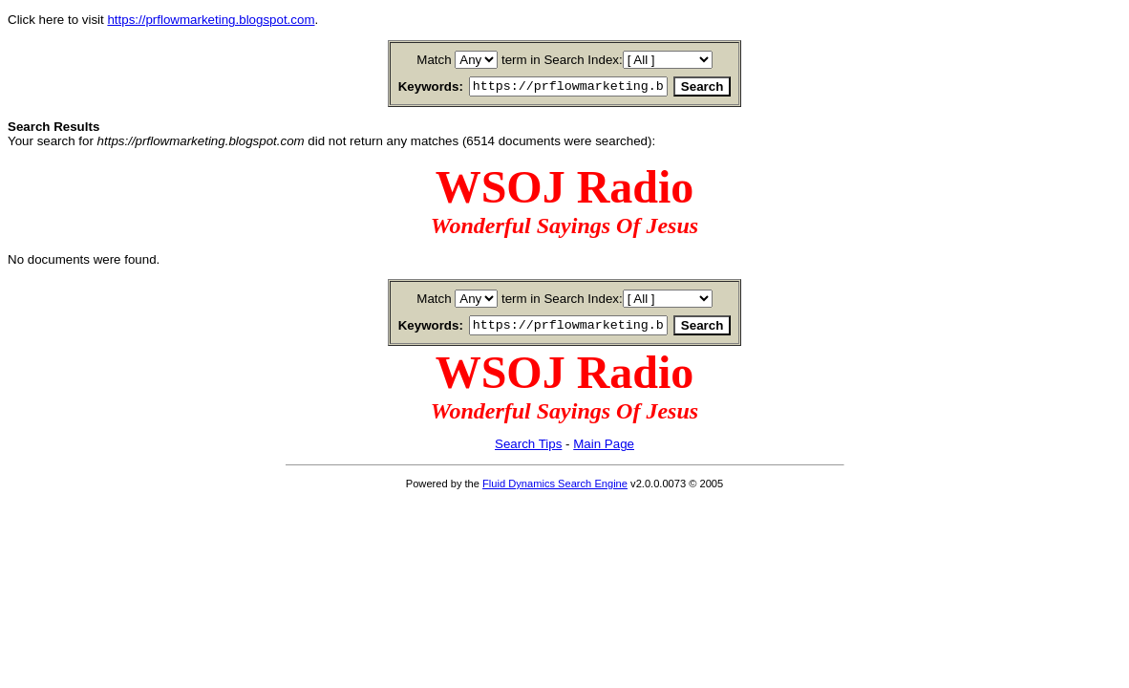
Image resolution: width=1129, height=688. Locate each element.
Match (433, 60)
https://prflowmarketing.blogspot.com (210, 19)
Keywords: (407, 87)
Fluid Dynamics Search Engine (555, 489)
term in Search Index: (562, 60)
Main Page (603, 449)
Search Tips (528, 449)
